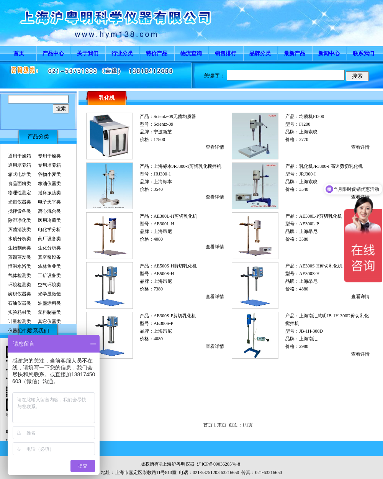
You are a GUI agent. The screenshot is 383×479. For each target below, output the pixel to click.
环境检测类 (19, 284)
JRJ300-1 (162, 174)
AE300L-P (309, 223)
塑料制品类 (49, 312)
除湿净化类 (19, 220)
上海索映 (308, 132)
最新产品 (294, 53)
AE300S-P (163, 323)
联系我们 (363, 53)
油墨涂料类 (49, 303)
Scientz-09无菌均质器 (175, 116)
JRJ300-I (307, 174)
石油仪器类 (19, 303)
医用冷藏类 (49, 220)
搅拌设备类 (19, 211)
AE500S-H (164, 273)
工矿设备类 (49, 275)
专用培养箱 (49, 165)
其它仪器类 (49, 321)
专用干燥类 (49, 156)
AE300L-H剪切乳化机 (175, 216)
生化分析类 (49, 248)
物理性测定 (19, 192)
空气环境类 (49, 284)
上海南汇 (308, 338)
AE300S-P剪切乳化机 (175, 315)
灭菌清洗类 (19, 229)
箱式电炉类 (19, 174)
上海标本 (163, 181)
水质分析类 (19, 238)
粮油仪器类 (49, 183)
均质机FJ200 (311, 116)
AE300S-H (309, 273)
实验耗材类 (19, 312)
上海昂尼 (163, 231)
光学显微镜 (49, 294)
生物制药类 (19, 248)
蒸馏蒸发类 (19, 257)
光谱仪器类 (19, 202)
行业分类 (122, 53)
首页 (18, 53)
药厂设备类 (49, 238)
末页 (221, 425)
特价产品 (156, 53)
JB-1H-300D (311, 331)
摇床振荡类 (49, 192)
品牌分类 (260, 53)
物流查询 (191, 53)
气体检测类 (19, 275)
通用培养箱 (19, 165)
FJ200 (304, 124)
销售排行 (225, 53)
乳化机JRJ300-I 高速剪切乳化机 (331, 166)
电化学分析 (49, 229)
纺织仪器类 (19, 294)
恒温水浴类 (19, 266)
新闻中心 (329, 53)
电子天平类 (49, 202)
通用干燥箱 (19, 156)
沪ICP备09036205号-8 (218, 464)
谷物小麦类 (49, 174)
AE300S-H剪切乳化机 (320, 266)
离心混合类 (49, 211)
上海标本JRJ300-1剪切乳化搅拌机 (187, 166)
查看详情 (215, 147)
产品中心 (53, 53)
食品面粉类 (19, 183)
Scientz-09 (163, 124)
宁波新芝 (163, 132)
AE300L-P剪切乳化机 (320, 216)
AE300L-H (164, 223)
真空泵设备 (49, 257)
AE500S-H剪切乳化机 (175, 266)
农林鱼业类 (49, 266)
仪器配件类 (19, 330)
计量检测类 (19, 321)
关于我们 (87, 53)
